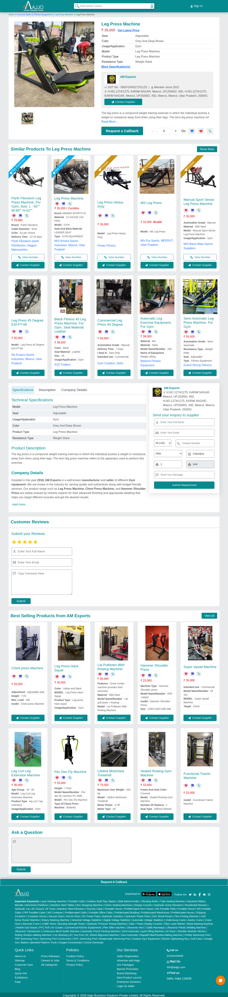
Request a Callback (122, 129)
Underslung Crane (175, 918)
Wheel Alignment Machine (104, 933)
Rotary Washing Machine (55, 918)
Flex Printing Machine (187, 914)
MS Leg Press (151, 201)
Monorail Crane (31, 922)
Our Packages (125, 963)
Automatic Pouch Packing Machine (100, 929)
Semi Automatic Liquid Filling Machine (143, 929)
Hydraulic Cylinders (112, 914)
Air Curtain (57, 926)
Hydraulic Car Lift (24, 907)
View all (209, 614)
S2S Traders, (63, 362)
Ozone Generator (94, 940)
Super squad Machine (199, 665)
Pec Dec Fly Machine (71, 770)
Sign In (196, 5)
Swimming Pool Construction (56, 937)
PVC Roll (44, 926)
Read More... (109, 119)
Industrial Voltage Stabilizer (86, 918)
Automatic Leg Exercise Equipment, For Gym (156, 321)
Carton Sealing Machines (118, 903)
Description (47, 388)
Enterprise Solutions (129, 980)
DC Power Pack (91, 914)
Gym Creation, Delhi (110, 361)
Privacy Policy (74, 963)
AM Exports (128, 75)
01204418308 (175, 954)
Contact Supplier (125, 100)
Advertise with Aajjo (128, 958)
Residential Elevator (196, 903)
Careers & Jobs (50, 958)
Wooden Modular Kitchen (192, 929)
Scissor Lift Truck (45, 907)
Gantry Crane (195, 918)
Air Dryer (171, 929)
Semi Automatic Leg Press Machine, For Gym (198, 321)
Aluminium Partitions (36, 903)
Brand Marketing (126, 971)
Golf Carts (196, 937)
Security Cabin (95, 907)
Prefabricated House (182, 911)
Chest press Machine (27, 666)
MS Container (55, 911)
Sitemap (20, 958)
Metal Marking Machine (200, 922)
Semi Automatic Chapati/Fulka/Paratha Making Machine (151, 933)
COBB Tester (49, 922)
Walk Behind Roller (128, 899)
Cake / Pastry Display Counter (145, 922)
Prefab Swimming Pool (197, 933)
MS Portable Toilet (165, 907)
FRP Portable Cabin (34, 911)
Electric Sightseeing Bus (175, 937)
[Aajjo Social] (190, 892)
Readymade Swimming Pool (114, 937)
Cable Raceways (155, 926)
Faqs (18, 980)
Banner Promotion (127, 967)
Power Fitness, (106, 243)
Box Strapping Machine (89, 903)
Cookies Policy (75, 954)
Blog (17, 967)
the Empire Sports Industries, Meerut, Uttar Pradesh (26, 357)
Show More (207, 147)
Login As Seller (126, 984)
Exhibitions (21, 975)
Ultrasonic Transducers (27, 929)
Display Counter (143, 903)
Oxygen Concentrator (70, 940)
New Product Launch (129, 975)
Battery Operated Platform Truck (39, 940)
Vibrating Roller (149, 899)
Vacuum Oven (56, 914)
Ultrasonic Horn (135, 926)
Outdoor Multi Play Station (101, 899)
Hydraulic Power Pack (137, 914)
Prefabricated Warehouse (155, 911)
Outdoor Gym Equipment (146, 937)
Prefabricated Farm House (138, 907)
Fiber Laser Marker (174, 922)
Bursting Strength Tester (71, 922)
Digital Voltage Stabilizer (117, 918)
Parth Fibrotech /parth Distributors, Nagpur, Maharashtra (25, 244)
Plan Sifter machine (114, 926)
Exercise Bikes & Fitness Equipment (34, 13)
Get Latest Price (128, 28)
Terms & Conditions (77, 958)
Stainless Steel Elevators (71, 907)
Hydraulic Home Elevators (168, 903)
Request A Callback (114, 880)
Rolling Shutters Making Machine (33, 933)
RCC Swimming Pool (85, 937)
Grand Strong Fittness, (197, 363)
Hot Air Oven (73, 914)
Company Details (74, 388)
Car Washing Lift (62, 933)
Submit (21, 599)
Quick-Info (21, 971)
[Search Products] (75, 5)
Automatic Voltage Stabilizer (147, 918)
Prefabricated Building (127, 911)
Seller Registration (128, 954)
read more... (19, 502)
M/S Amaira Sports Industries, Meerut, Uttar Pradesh (70, 243)
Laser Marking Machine (53, 899)
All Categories (49, 963)
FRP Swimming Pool (26, 937)
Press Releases (50, 954)
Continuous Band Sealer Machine (61, 929)
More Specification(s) (115, 65)
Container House (37, 914)
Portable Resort (186, 907)
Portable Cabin (76, 899)
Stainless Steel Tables (62, 903)
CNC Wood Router (162, 914)
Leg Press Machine (64, 13)
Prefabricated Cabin (76, 911)
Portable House (113, 907)
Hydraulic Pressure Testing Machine (107, 922)
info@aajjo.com (176, 965)
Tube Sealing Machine (172, 899)
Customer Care (24, 963)
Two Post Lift (81, 933)
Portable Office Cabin (101, 911)
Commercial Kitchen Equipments (83, 926)
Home (11, 13)
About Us (20, 954)
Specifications (22, 388)
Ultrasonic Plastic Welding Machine (186, 926)
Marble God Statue (26, 926)
